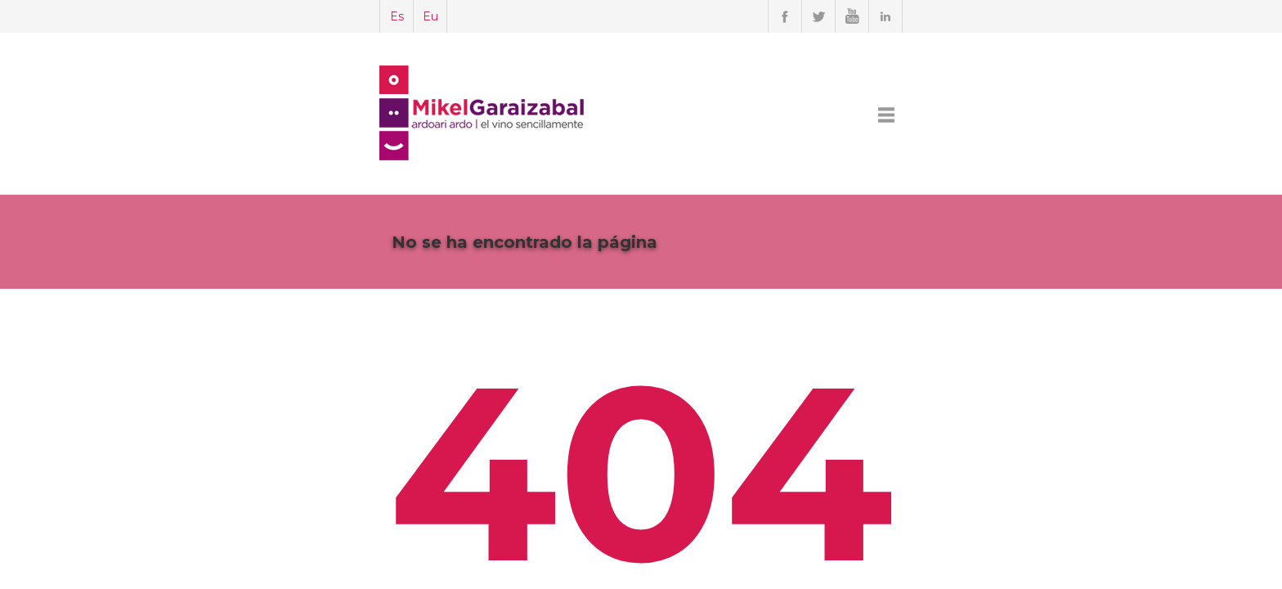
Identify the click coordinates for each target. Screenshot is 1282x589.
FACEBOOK (907, 114)
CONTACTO (991, 114)
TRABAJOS (825, 114)
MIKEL (674, 114)
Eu (308, 16)
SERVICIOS (743, 114)
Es (274, 16)
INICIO (618, 114)
